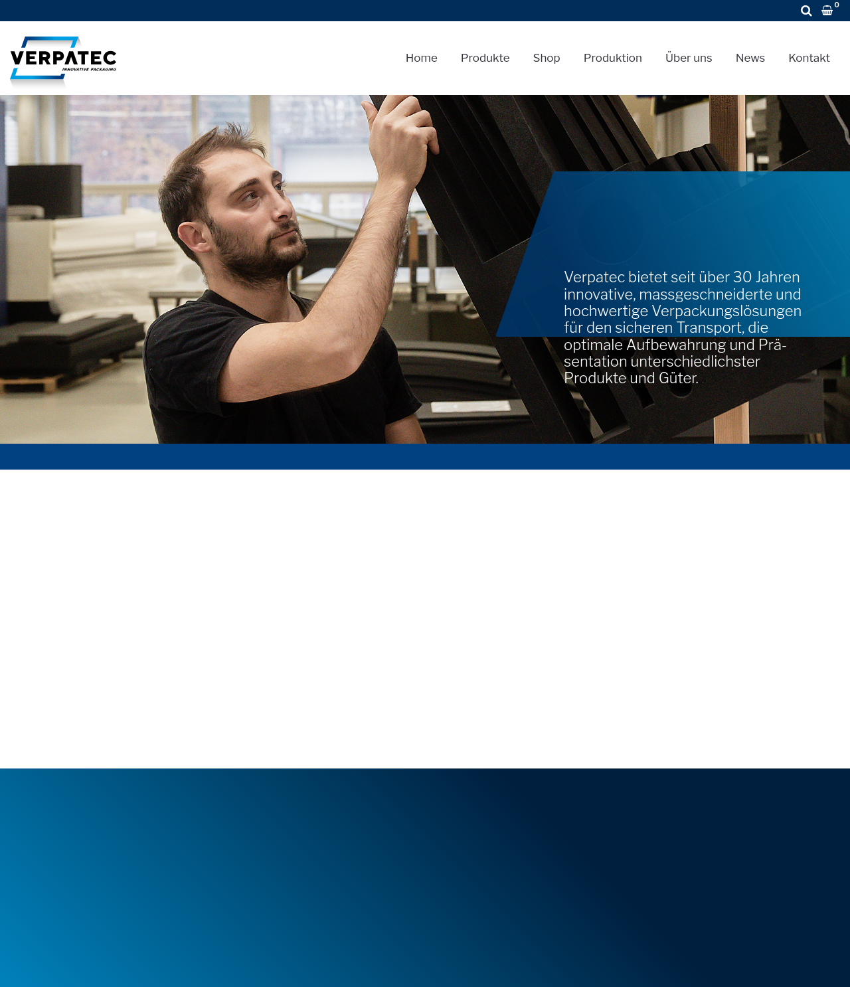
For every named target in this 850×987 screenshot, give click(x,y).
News (751, 57)
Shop (546, 57)
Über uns (689, 57)
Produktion (613, 57)
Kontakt (809, 57)
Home (422, 57)
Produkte (485, 57)
